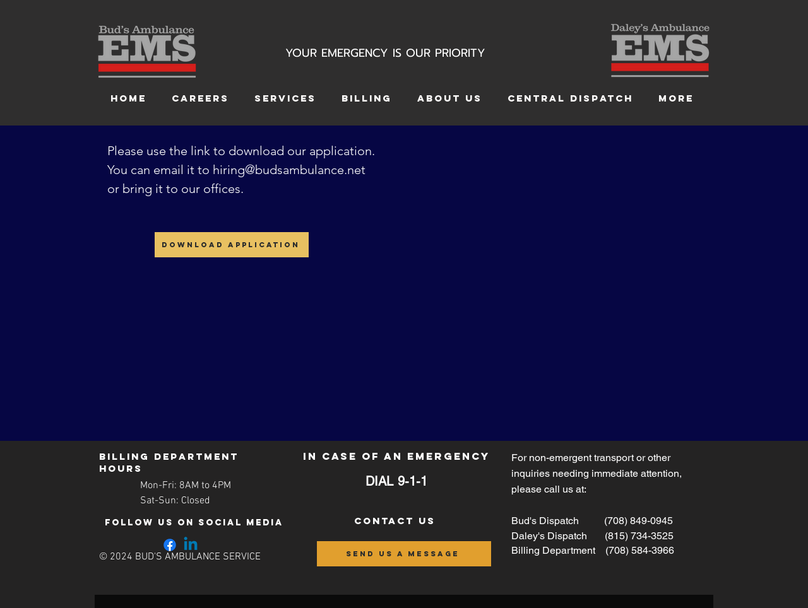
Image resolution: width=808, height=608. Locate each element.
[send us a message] (404, 553)
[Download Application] (232, 244)
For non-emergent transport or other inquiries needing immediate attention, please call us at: (596, 473)
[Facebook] (170, 545)
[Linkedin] (190, 545)
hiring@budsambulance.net (289, 169)
